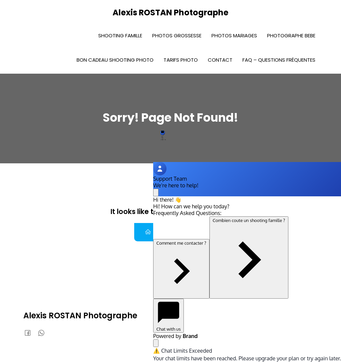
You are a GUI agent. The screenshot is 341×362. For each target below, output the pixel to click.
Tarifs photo (181, 59)
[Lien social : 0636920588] (44, 332)
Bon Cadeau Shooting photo (115, 59)
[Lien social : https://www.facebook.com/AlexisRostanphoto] (30, 332)
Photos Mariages (234, 35)
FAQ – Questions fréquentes (278, 59)
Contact (220, 59)
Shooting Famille (120, 35)
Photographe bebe (291, 35)
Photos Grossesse (176, 35)
